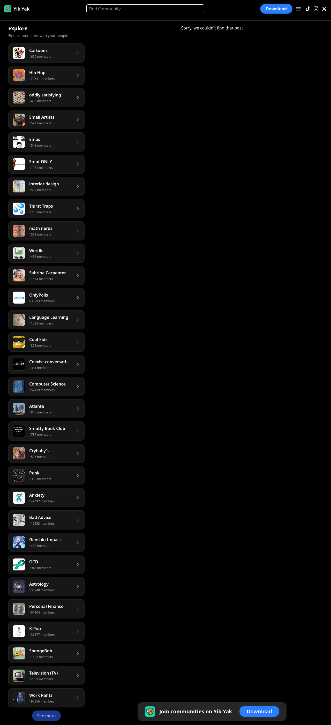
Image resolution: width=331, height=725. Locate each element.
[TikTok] (307, 8)
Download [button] (276, 9)
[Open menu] (298, 8)
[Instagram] (316, 8)
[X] (324, 8)
